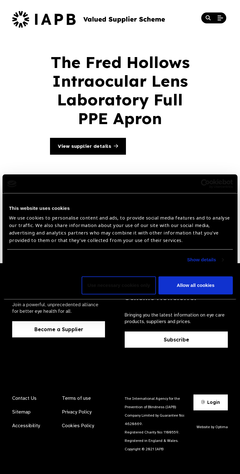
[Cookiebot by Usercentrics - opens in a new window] (205, 183)
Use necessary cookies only (119, 285)
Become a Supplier (58, 329)
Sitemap (21, 412)
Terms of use (76, 398)
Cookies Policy (78, 426)
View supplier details (88, 146)
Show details (201, 260)
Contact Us (24, 398)
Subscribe (176, 339)
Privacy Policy (77, 412)
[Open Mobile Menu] (220, 18)
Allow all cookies (195, 285)
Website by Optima (212, 427)
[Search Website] (208, 18)
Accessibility (26, 426)
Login (210, 402)
